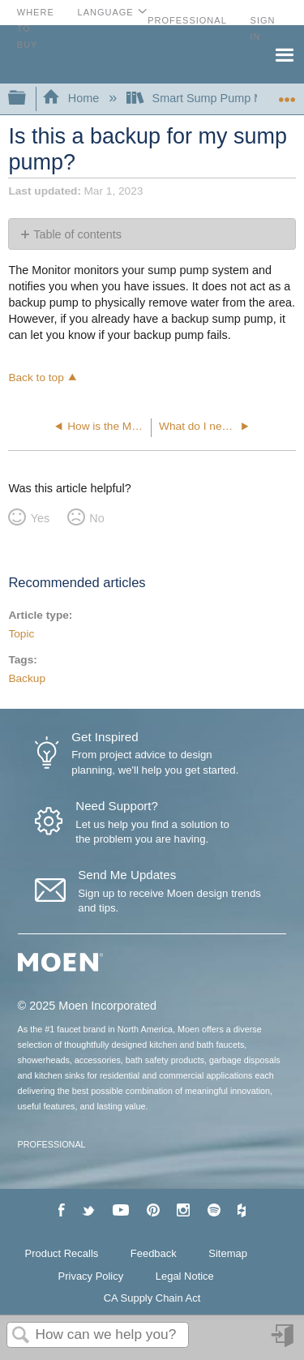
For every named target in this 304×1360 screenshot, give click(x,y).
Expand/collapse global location (287, 94)
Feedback (154, 1253)
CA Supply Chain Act (152, 1298)
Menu (284, 53)
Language (106, 12)
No (96, 518)
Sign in (284, 1342)
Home (72, 98)
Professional (187, 20)
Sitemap (227, 1253)
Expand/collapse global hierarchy (27, 98)
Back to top (35, 377)
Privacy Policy (91, 1276)
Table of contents (77, 234)
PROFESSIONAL (52, 1144)
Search (21, 1336)
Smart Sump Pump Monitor (211, 98)
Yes (40, 518)
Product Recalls (62, 1253)
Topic (21, 634)
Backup (26, 678)
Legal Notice (185, 1276)
